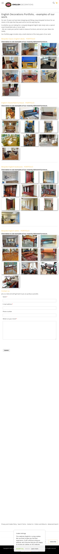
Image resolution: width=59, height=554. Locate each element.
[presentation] (17, 344)
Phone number (7, 311)
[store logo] (19, 4)
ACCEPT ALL (20, 549)
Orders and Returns (40, 524)
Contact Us (30, 524)
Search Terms (22, 524)
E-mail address (8, 304)
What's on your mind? (10, 319)
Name (5, 297)
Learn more (34, 549)
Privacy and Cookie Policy (9, 524)
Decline (27, 549)
